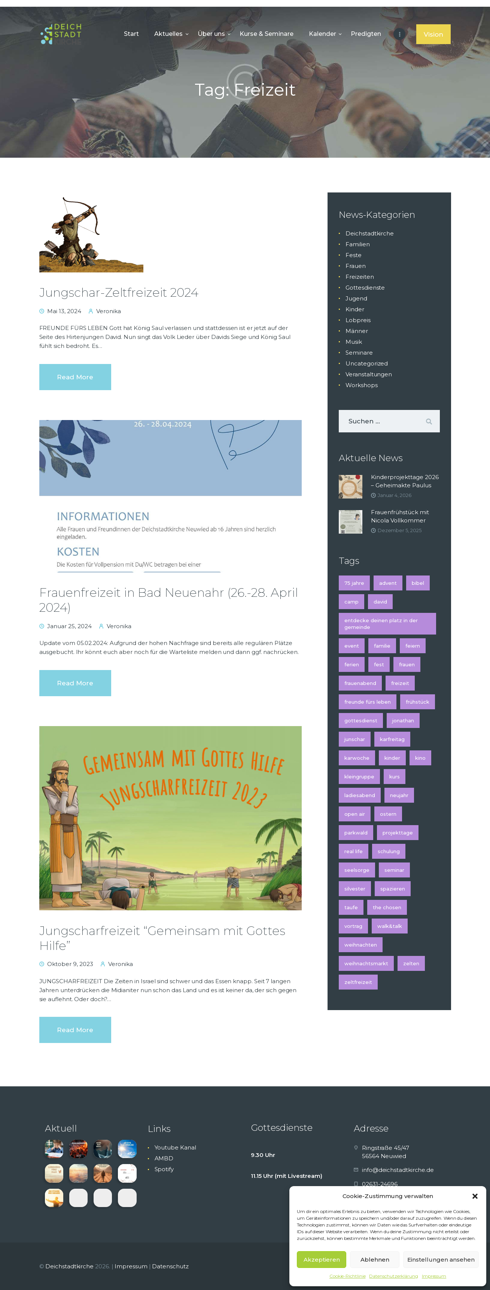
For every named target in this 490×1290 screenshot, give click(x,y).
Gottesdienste (365, 287)
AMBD (164, 1158)
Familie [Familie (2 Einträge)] (382, 646)
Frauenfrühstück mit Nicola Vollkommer (400, 516)
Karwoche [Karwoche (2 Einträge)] (356, 758)
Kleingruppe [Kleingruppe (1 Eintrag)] (359, 777)
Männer (357, 330)
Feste (354, 255)
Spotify (164, 1169)
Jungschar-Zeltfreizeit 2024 (118, 292)
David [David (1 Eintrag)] (380, 602)
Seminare (359, 352)
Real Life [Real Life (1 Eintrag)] (353, 851)
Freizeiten (360, 276)
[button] (475, 1196)
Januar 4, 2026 (394, 495)
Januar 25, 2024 (69, 626)
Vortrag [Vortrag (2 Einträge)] (353, 926)
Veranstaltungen (369, 374)
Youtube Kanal (175, 1147)
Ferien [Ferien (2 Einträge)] (351, 664)
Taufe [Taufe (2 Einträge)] (351, 907)
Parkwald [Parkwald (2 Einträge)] (356, 833)
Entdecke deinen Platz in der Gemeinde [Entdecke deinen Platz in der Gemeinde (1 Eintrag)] (381, 623)
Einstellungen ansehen (441, 1259)
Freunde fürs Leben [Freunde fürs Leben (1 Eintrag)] (367, 702)
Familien (357, 244)
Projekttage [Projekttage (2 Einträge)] (398, 833)
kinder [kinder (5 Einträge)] (392, 758)
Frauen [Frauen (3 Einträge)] (407, 664)
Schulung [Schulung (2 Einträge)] (389, 851)
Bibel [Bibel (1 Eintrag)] (418, 583)
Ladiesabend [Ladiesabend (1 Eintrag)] (359, 795)
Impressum (434, 1276)
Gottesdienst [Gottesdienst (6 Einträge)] (360, 720)
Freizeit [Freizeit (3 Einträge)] (400, 683)
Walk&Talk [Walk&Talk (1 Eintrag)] (389, 926)
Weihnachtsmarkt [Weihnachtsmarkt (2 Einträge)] (366, 963)
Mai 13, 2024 (64, 311)
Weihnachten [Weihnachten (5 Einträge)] (360, 945)
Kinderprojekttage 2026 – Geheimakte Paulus (405, 481)
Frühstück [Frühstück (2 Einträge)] (417, 702)
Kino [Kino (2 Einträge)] (420, 758)
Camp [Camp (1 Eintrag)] (351, 602)
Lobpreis (358, 320)
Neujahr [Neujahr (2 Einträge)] (399, 795)
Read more (75, 377)
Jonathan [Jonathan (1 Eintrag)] (403, 720)
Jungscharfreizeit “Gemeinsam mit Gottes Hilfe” (162, 938)
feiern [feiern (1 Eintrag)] (412, 646)
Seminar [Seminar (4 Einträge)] (394, 870)
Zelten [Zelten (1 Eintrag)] (411, 963)
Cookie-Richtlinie (347, 1276)
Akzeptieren (322, 1259)
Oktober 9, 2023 (70, 964)
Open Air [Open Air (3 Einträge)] (354, 814)
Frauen (356, 265)
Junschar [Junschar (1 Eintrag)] (354, 739)
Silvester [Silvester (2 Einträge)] (354, 889)
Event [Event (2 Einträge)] (351, 646)
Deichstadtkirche (370, 233)
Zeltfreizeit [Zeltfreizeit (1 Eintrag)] (358, 982)
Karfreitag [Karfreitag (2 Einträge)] (392, 739)
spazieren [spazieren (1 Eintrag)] (392, 889)
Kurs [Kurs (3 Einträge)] (394, 777)
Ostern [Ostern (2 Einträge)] (388, 814)
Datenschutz (170, 1266)
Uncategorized (367, 363)
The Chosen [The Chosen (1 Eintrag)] (387, 907)
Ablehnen (374, 1259)
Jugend (356, 298)
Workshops (361, 385)
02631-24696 (380, 1184)
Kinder (355, 309)
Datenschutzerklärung (393, 1276)
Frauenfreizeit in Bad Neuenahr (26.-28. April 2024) (168, 600)
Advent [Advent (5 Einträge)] (388, 583)
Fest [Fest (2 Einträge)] (379, 664)
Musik (354, 341)
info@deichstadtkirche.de (398, 1169)
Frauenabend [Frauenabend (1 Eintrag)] (360, 683)
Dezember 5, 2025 (399, 530)
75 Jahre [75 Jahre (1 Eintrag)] (354, 583)
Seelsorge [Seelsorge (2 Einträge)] (356, 870)
